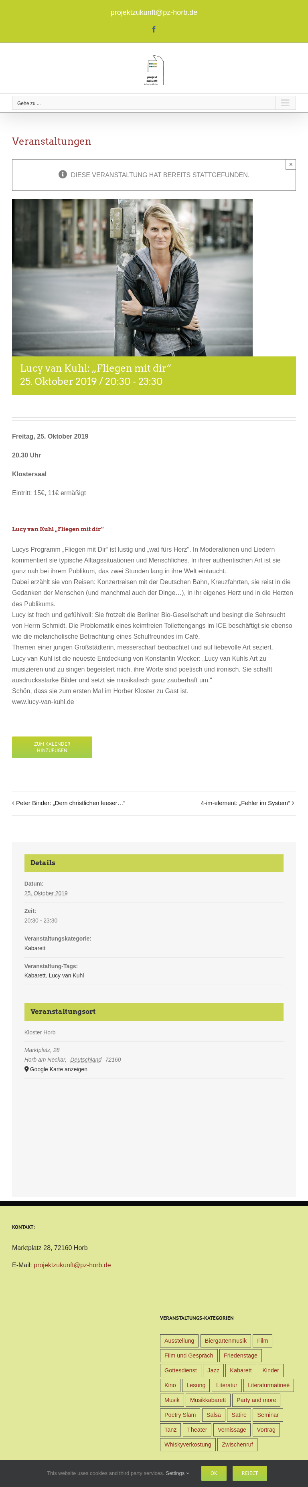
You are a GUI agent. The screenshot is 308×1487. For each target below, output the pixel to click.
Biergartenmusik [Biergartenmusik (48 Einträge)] (226, 1340)
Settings (177, 1473)
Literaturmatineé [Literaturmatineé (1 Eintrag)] (269, 1385)
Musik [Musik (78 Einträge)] (172, 1400)
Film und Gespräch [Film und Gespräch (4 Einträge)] (188, 1355)
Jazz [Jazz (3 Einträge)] (213, 1370)
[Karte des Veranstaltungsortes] (154, 1121)
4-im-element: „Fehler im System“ (245, 802)
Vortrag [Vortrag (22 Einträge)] (266, 1429)
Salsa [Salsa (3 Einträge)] (214, 1415)
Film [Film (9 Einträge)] (262, 1340)
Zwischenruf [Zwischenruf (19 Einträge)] (237, 1444)
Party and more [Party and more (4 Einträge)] (256, 1400)
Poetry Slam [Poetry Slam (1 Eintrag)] (180, 1415)
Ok (214, 1473)
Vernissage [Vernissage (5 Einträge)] (232, 1429)
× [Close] (291, 164)
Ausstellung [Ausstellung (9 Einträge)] (179, 1340)
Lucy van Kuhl (66, 975)
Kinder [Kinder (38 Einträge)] (270, 1370)
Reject (250, 1473)
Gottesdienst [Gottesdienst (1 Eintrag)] (180, 1370)
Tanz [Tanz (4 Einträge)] (170, 1429)
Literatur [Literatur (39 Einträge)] (226, 1385)
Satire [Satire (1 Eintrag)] (239, 1415)
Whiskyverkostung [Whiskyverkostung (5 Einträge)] (187, 1444)
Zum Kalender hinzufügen (52, 747)
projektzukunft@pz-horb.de (154, 12)
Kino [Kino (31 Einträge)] (170, 1385)
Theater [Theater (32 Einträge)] (197, 1429)
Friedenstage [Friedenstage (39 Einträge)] (240, 1355)
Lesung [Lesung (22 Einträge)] (195, 1385)
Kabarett (35, 948)
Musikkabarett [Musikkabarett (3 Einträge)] (208, 1400)
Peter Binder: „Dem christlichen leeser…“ (71, 802)
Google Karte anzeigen (58, 1069)
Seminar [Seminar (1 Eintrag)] (268, 1415)
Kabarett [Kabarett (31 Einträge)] (240, 1370)
